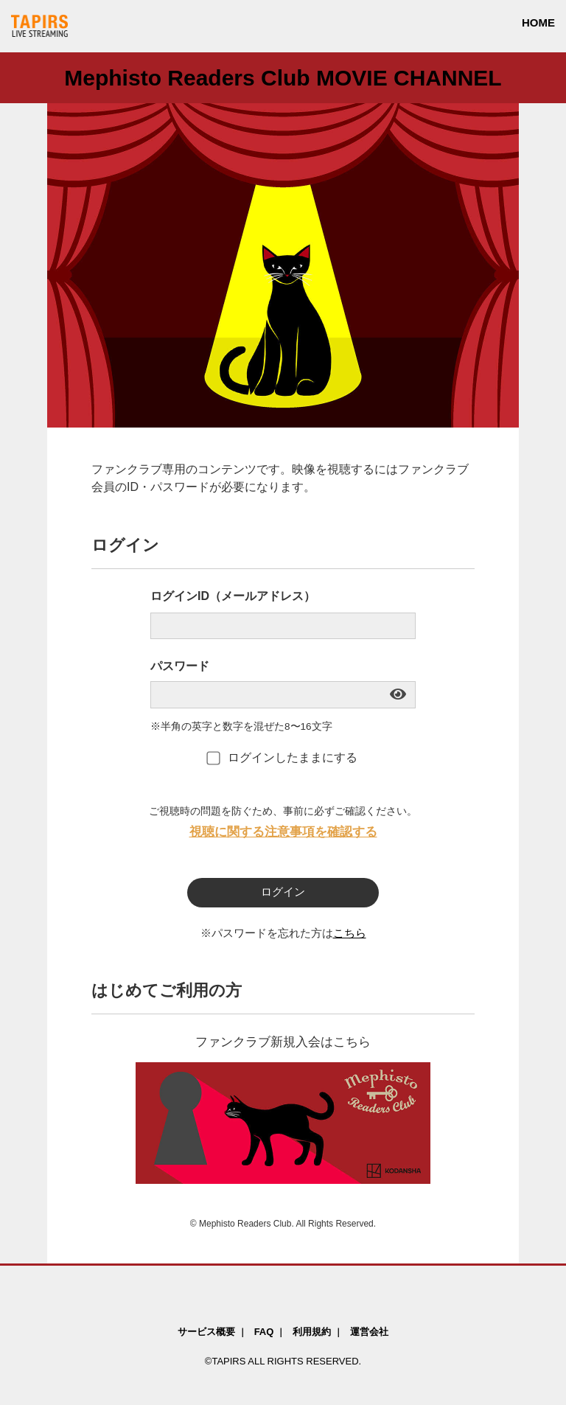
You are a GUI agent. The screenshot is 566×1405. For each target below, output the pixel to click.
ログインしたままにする (283, 757)
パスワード (179, 666)
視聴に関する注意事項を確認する (283, 831)
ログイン (283, 891)
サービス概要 (206, 1331)
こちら (349, 933)
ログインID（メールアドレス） (232, 596)
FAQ (264, 1331)
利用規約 (312, 1331)
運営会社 (369, 1331)
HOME (538, 22)
